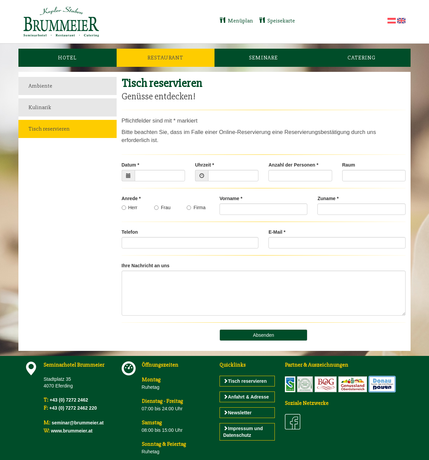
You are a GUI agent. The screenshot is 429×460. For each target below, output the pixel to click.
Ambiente (40, 85)
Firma (196, 207)
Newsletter (237, 412)
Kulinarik (39, 107)
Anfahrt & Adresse (246, 397)
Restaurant (165, 57)
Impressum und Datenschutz (243, 432)
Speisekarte (277, 20)
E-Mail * (277, 232)
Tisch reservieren (49, 128)
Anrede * (131, 198)
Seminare (263, 57)
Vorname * (231, 198)
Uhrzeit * (204, 165)
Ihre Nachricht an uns (146, 265)
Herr (129, 207)
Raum (348, 165)
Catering (362, 57)
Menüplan (237, 20)
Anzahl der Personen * (293, 165)
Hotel (67, 57)
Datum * (130, 165)
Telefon (130, 232)
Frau (162, 207)
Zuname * (328, 198)
